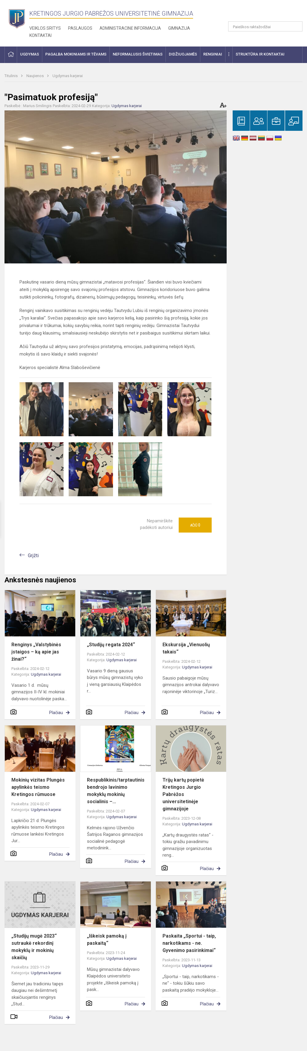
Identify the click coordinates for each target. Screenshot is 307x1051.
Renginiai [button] (212, 54)
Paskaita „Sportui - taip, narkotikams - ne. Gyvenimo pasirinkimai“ (189, 943)
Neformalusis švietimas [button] (137, 54)
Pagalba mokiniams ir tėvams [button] (75, 54)
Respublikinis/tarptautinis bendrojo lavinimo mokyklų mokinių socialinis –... (116, 790)
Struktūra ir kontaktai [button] (260, 54)
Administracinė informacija (130, 28)
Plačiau (56, 712)
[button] (262, 12)
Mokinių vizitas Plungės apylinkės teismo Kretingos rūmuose (38, 787)
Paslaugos (80, 28)
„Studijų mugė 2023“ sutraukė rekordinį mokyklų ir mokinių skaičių (34, 946)
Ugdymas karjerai (67, 76)
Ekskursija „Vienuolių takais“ (186, 648)
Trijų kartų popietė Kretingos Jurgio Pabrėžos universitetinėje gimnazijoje (183, 794)
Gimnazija (179, 28)
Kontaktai (40, 35)
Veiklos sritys (45, 28)
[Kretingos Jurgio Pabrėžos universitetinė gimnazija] (16, 18)
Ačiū (195, 525)
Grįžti (33, 555)
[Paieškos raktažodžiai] (265, 26)
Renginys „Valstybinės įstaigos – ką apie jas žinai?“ (36, 652)
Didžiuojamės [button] (183, 54)
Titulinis (11, 76)
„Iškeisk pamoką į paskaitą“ (107, 939)
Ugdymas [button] (29, 54)
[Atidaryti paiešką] (296, 26)
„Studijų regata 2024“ (111, 644)
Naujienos (35, 76)
